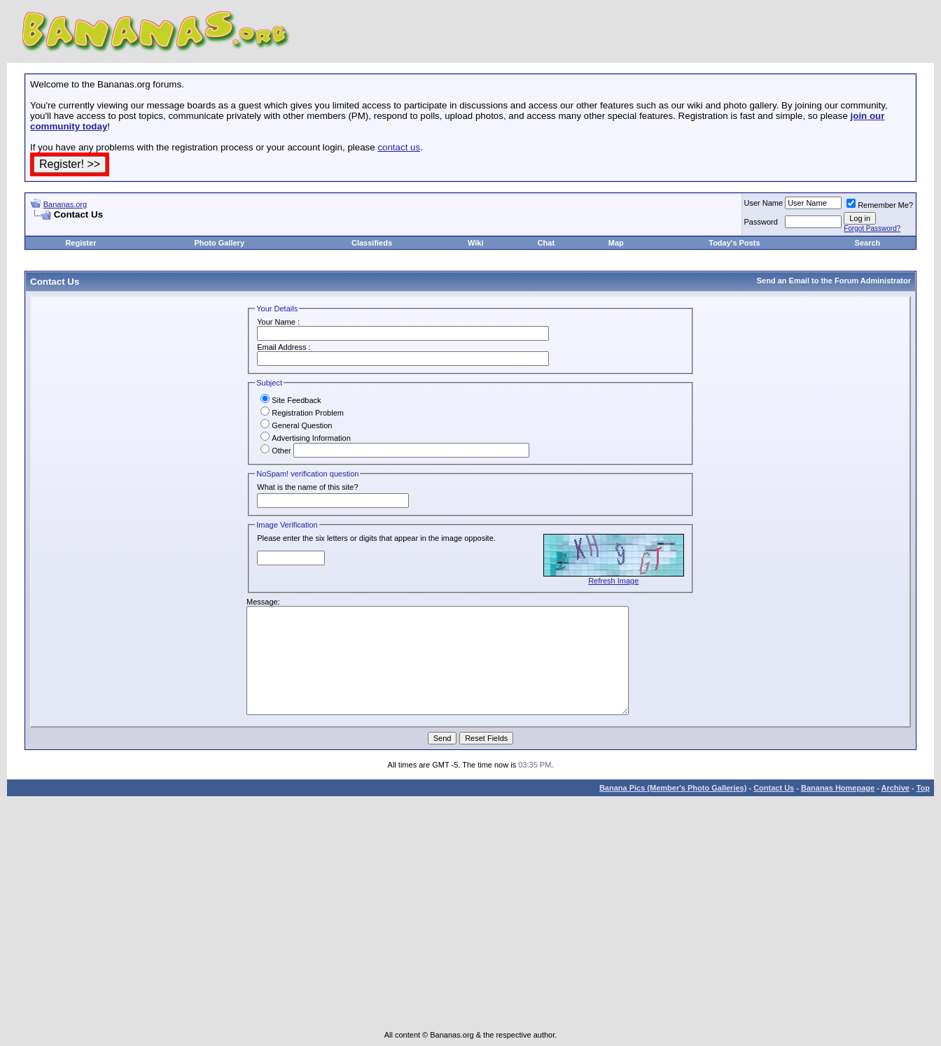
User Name (763, 203)
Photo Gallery (219, 243)
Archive (895, 788)
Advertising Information (305, 438)
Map (616, 243)
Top (923, 788)
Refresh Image (613, 581)
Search (868, 243)
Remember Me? (879, 205)
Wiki (476, 243)
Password (761, 222)
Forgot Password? (872, 228)
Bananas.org (65, 204)
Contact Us (773, 788)
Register (80, 243)
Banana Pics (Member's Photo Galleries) (672, 788)
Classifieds (371, 243)
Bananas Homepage (837, 788)
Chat (546, 243)
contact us (398, 147)
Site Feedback (290, 400)
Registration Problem (302, 413)
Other (275, 450)
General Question (296, 425)
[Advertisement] (194, 225)
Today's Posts (734, 243)
